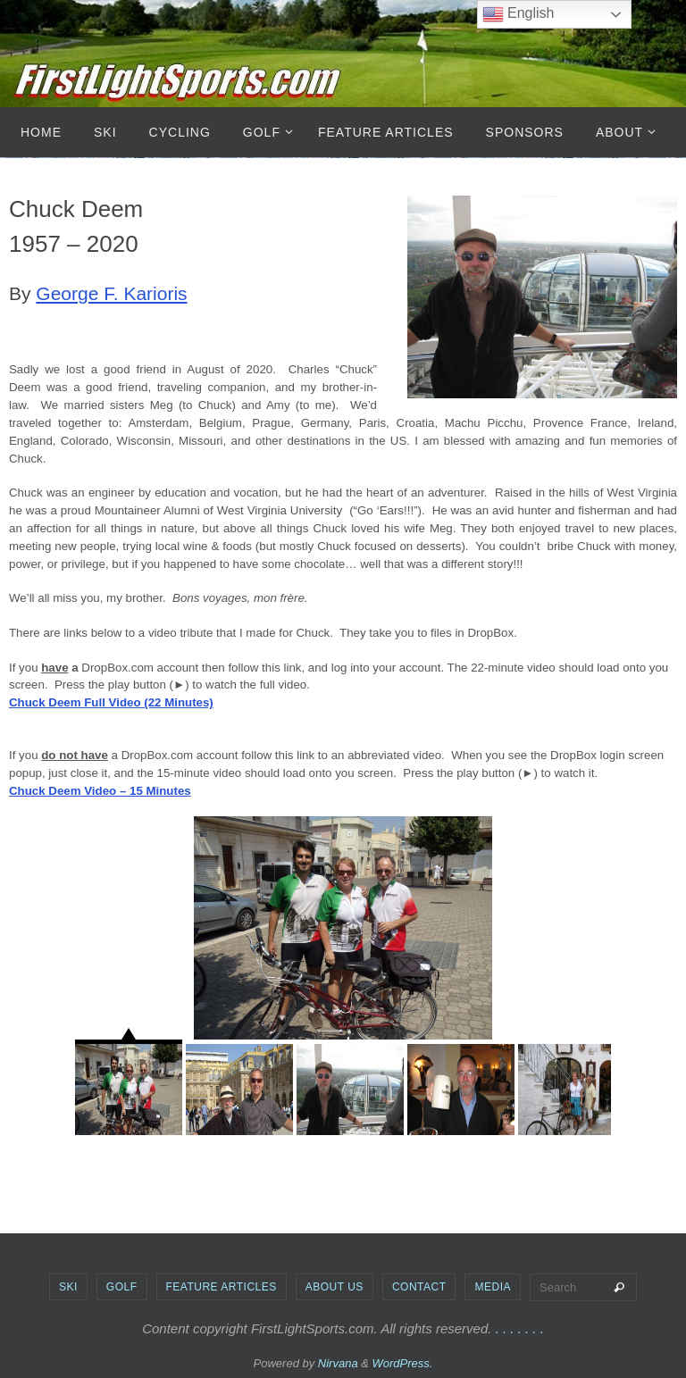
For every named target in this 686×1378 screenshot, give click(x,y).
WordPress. (402, 1363)
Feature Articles (221, 1287)
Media (492, 1287)
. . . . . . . (520, 1328)
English (518, 14)
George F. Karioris (111, 293)
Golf (122, 1287)
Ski (68, 1287)
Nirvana (338, 1363)
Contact (419, 1287)
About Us (334, 1287)
